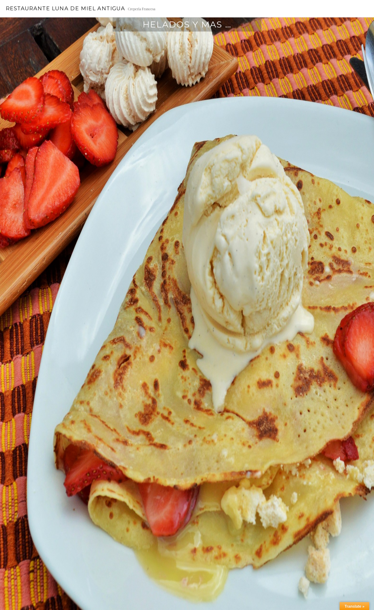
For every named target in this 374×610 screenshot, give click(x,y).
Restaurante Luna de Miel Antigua (65, 8)
